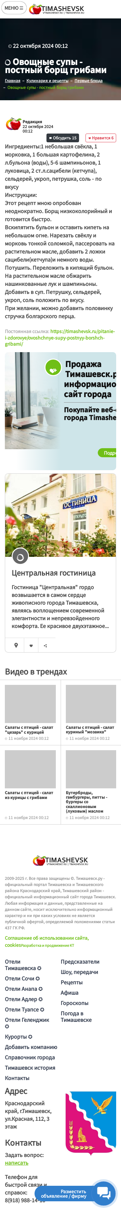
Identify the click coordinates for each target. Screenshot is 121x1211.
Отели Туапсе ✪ (24, 1009)
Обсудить (62, 137)
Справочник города (30, 1057)
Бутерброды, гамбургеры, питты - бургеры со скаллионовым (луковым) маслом (86, 802)
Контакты (17, 1078)
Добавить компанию (31, 1046)
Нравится (101, 137)
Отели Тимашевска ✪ (23, 964)
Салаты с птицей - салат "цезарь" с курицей (29, 729)
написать (16, 1162)
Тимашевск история (30, 1067)
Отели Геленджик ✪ (27, 1022)
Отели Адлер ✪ (24, 999)
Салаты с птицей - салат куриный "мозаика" (90, 729)
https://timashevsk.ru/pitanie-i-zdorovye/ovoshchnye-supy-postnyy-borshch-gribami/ (60, 337)
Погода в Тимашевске (76, 1016)
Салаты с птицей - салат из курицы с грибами (29, 795)
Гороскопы (74, 1003)
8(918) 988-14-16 (25, 1200)
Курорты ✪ (18, 1036)
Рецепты (72, 982)
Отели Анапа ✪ (24, 988)
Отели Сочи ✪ (22, 978)
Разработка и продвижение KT (47, 945)
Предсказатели (80, 961)
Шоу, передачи (79, 971)
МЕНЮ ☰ (14, 8)
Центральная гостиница (54, 572)
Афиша (69, 992)
